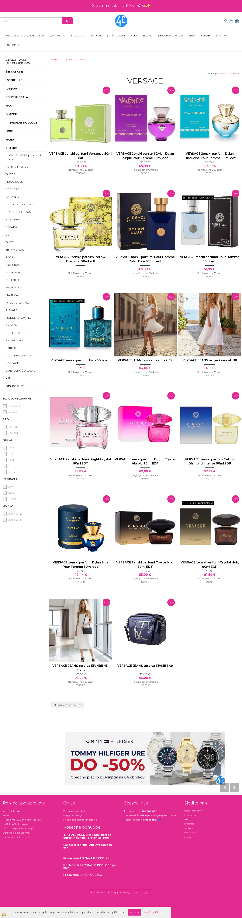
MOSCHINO (14, 287)
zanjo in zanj (87, 846)
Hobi (192, 35)
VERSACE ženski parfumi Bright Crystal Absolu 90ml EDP (145, 461)
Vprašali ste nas (11, 811)
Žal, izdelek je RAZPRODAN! (198, 197)
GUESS (10, 174)
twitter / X (189, 832)
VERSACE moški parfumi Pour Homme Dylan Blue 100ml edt (145, 259)
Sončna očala (116, 35)
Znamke (221, 35)
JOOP (10, 257)
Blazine (147, 35)
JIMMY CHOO (15, 249)
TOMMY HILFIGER (18, 166)
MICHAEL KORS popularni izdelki (23, 157)
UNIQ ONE (13, 348)
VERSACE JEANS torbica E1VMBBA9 (145, 666)
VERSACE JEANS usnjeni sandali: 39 (145, 360)
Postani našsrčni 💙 (142, 819)
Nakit (133, 35)
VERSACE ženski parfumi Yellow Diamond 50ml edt (80, 259)
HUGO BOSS (14, 181)
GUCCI (10, 242)
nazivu (234, 73)
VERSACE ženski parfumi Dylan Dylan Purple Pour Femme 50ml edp (145, 156)
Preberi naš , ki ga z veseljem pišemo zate (150, 815)
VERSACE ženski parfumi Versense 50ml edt (80, 156)
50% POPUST (14, 45)
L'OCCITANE (14, 265)
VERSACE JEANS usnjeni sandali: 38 (209, 360)
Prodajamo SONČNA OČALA (83, 875)
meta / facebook (193, 810)
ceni (223, 73)
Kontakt (7, 815)
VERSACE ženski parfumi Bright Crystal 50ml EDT (80, 461)
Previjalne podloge (170, 35)
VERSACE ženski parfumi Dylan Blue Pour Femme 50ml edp (81, 565)
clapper (188, 836)
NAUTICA (12, 295)
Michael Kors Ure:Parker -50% (25, 35)
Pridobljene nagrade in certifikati (81, 819)
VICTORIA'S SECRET (19, 355)
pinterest (189, 823)
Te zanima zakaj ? (140, 811)
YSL (8, 378)
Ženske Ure (57, 35)
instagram (190, 815)
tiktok (187, 819)
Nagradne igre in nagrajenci (18, 837)
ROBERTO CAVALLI (19, 317)
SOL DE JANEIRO (18, 333)
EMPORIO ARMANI (19, 212)
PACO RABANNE (17, 302)
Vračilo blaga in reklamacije (18, 828)
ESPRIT (11, 234)
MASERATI (13, 272)
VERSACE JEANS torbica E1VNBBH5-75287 (80, 668)
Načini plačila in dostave (16, 824)
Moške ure (78, 35)
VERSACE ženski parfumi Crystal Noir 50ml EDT (145, 565)
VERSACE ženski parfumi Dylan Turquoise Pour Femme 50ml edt (210, 156)
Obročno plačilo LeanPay (16, 832)
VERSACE (12, 363)
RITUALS (11, 310)
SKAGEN (11, 325)
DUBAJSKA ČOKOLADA (21, 370)
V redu (134, 912)
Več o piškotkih (155, 912)
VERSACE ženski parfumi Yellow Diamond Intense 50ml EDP (209, 461)
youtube (188, 828)
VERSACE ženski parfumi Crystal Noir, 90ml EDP (210, 565)
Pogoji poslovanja (72, 815)
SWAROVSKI (14, 340)
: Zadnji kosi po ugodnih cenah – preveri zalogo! (87, 836)
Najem (205, 35)
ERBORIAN (13, 219)
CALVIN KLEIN (16, 197)
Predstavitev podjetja (74, 811)
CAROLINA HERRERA (21, 204)
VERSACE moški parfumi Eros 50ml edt (80, 360)
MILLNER (12, 280)
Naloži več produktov (68, 705)
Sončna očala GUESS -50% (118, 5)
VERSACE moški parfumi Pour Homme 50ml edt (209, 259)
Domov (55, 59)
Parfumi (96, 35)
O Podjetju (144, 892)
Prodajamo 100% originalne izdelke (22, 819)
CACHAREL (13, 189)
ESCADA (11, 227)
